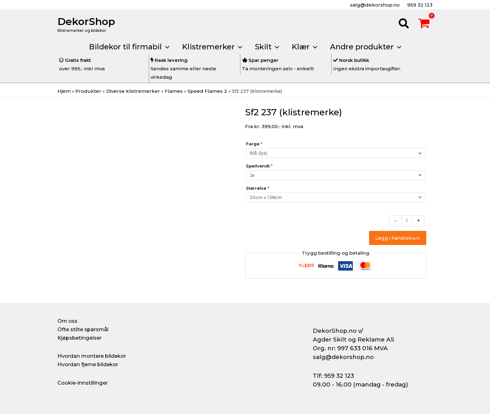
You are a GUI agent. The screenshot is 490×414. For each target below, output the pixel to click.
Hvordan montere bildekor (97, 355)
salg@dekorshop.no (374, 5)
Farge (254, 143)
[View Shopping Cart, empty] (424, 24)
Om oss (68, 320)
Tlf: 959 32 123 (333, 375)
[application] (160, 46)
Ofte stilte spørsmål (86, 329)
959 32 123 (419, 5)
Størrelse (257, 190)
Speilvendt (259, 167)
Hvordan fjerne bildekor (93, 364)
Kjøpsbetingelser (83, 337)
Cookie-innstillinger (86, 382)
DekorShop (86, 21)
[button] (404, 24)
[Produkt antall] (406, 225)
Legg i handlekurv (397, 243)
